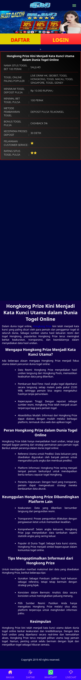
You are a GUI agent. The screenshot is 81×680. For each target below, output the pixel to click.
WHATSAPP (50, 674)
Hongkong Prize (42, 326)
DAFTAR (20, 39)
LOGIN (61, 39)
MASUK (10, 674)
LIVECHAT (70, 674)
